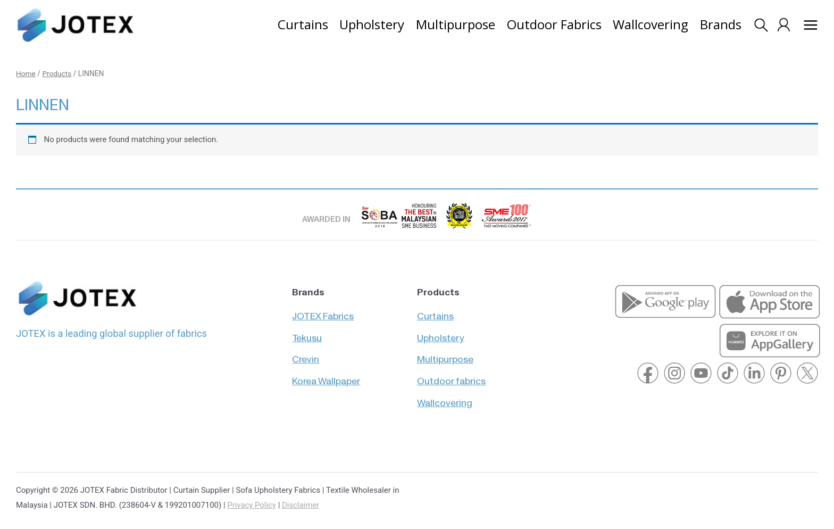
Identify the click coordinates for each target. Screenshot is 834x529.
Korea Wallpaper (326, 376)
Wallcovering (444, 398)
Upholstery (440, 332)
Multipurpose (445, 354)
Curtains (435, 311)
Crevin (305, 354)
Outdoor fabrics (451, 376)
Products (57, 74)
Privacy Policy (251, 505)
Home (26, 74)
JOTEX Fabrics (323, 311)
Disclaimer (301, 505)
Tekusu (307, 332)
